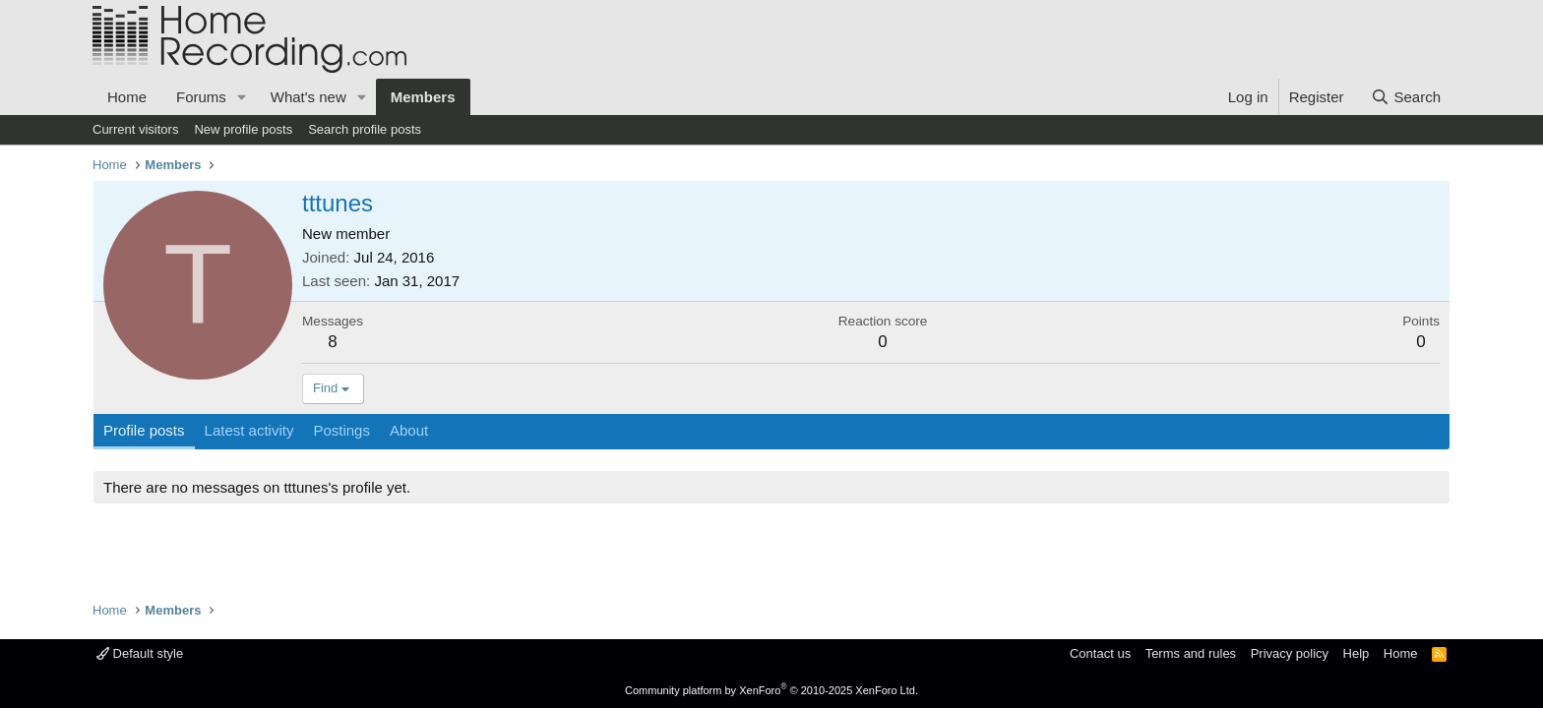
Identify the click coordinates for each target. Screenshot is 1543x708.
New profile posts (243, 129)
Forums (201, 96)
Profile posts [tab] (144, 430)
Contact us (1100, 653)
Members (423, 96)
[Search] (1405, 97)
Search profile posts (364, 129)
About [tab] (409, 430)
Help (1356, 653)
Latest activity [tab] (249, 430)
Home (127, 96)
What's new (308, 96)
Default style (139, 653)
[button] (242, 97)
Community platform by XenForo (771, 690)
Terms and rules (1190, 653)
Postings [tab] (341, 430)
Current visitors (135, 129)
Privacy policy (1289, 653)
